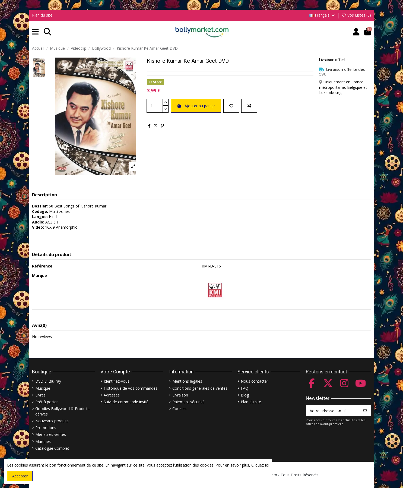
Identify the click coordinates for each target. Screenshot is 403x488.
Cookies (179, 408)
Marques (43, 441)
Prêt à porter (46, 401)
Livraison (180, 395)
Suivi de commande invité (126, 401)
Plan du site (42, 15)
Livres (40, 395)
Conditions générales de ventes (199, 388)
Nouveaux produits (52, 420)
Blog (245, 395)
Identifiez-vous (116, 381)
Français (322, 15)
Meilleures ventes (50, 434)
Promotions (45, 427)
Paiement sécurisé (188, 401)
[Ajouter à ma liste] (231, 106)
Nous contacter (254, 381)
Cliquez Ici (260, 465)
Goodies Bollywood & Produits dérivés (62, 411)
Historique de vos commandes (130, 388)
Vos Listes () (356, 15)
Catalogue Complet (52, 448)
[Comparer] (249, 106)
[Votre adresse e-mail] (333, 410)
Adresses (112, 395)
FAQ (244, 388)
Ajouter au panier (196, 105)
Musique (42, 388)
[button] (35, 32)
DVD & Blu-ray (48, 381)
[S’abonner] (365, 410)
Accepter (20, 475)
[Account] (356, 32)
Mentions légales (187, 381)
